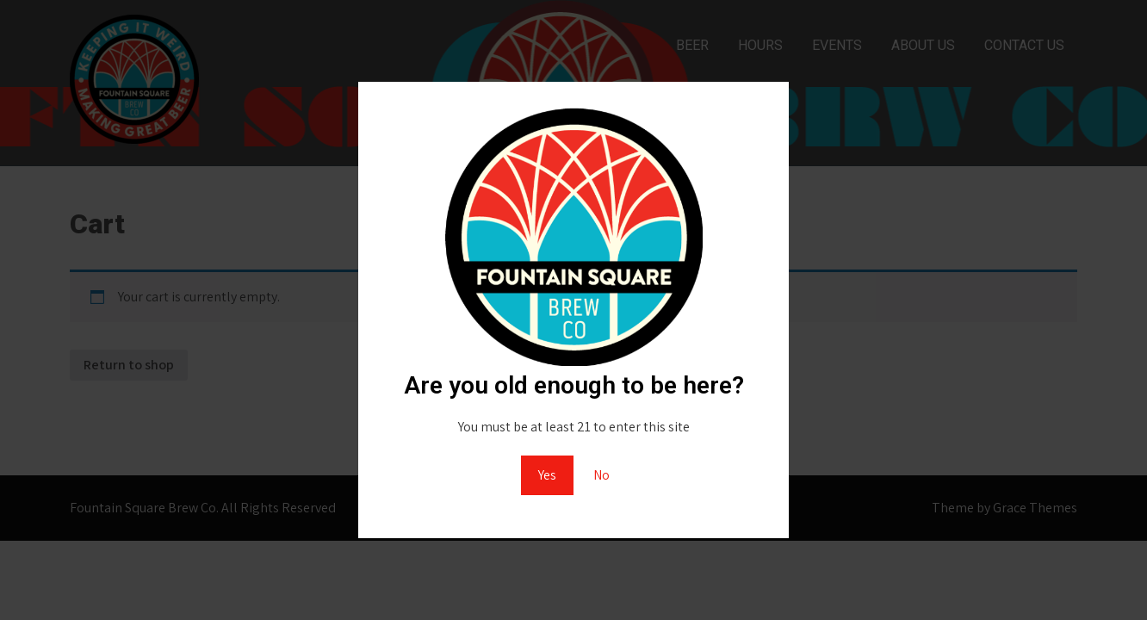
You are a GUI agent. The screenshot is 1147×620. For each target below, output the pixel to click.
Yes (547, 475)
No (601, 475)
